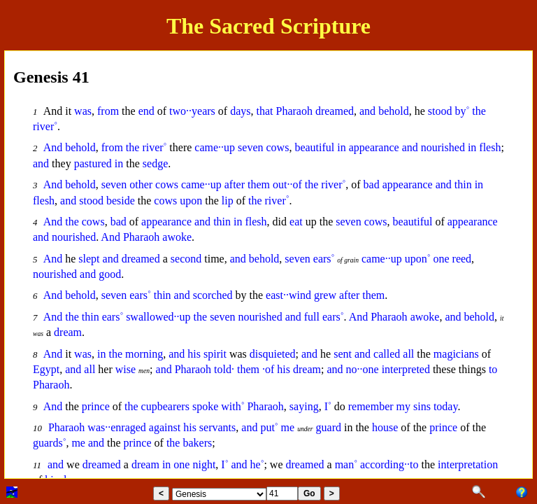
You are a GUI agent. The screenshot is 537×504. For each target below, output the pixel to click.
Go (309, 493)
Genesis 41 (51, 77)
